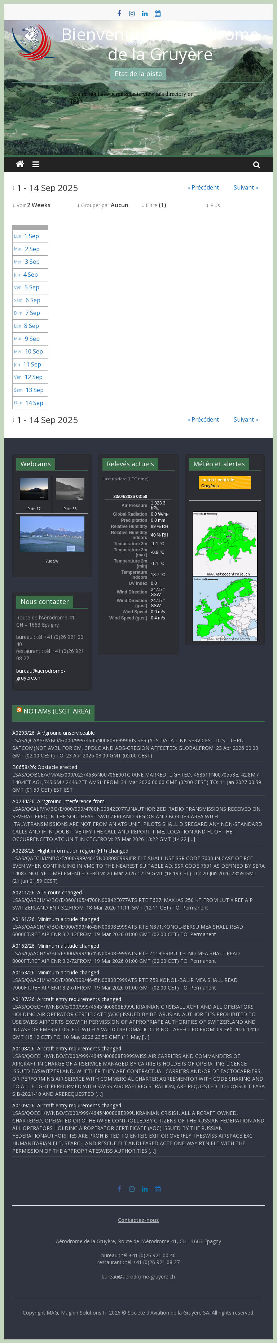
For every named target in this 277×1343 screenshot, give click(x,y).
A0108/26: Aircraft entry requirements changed (66, 1048)
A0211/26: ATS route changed (47, 892)
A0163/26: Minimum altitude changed (55, 972)
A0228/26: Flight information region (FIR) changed (70, 850)
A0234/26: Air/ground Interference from (58, 801)
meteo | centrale (217, 479)
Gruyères (210, 486)
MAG (52, 1312)
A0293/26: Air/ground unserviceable (53, 732)
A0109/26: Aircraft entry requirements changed (66, 1105)
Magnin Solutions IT (84, 1312)
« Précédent (203, 187)
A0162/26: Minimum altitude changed (55, 945)
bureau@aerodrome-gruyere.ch (138, 1276)
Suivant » (246, 187)
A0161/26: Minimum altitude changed (55, 919)
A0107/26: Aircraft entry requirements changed (66, 999)
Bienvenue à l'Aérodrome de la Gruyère (160, 44)
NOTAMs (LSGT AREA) (56, 711)
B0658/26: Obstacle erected (44, 767)
